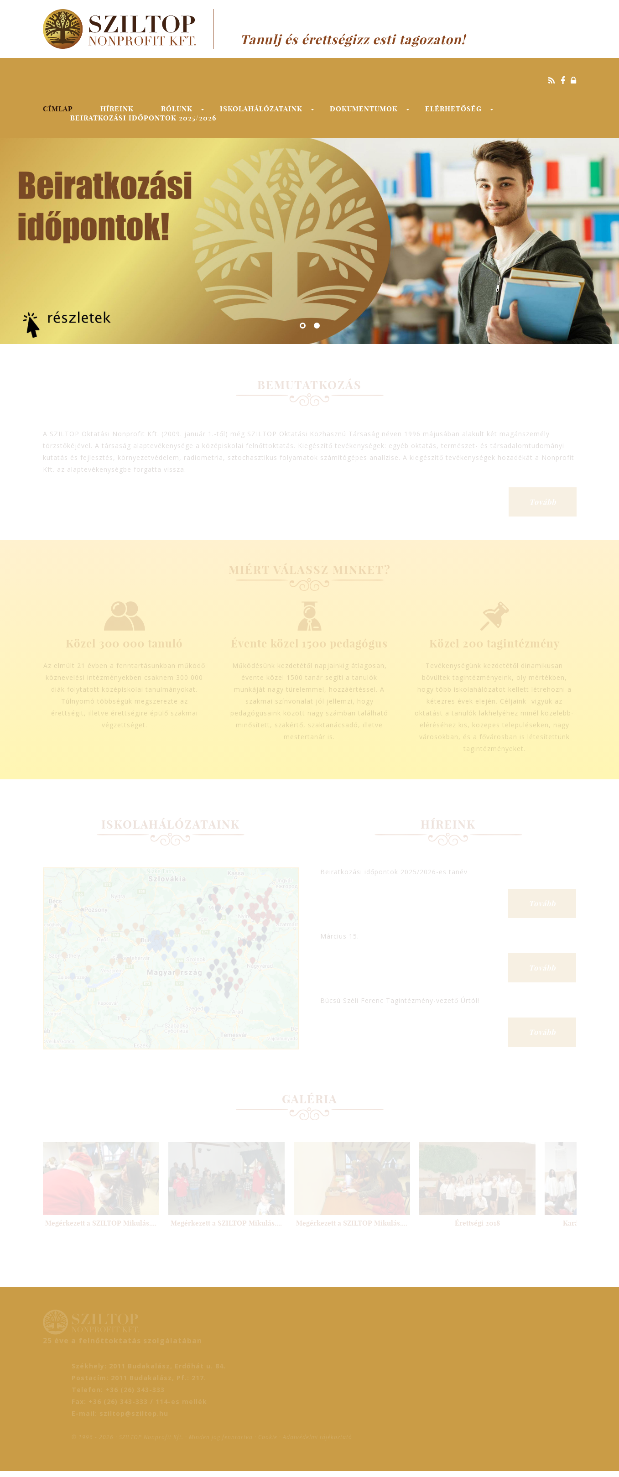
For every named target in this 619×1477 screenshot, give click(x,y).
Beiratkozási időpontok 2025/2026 (143, 118)
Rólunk (176, 109)
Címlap (58, 108)
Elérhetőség (453, 109)
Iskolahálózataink (261, 109)
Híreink (117, 108)
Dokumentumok (364, 109)
